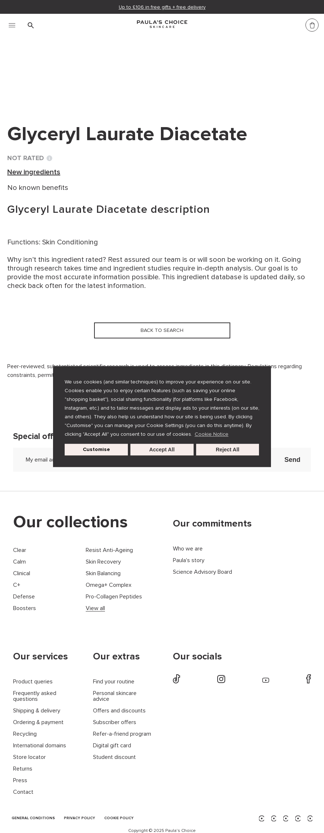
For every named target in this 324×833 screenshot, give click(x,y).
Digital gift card (112, 746)
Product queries (33, 682)
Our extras (116, 656)
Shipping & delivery (36, 711)
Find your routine (113, 682)
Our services (40, 656)
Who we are (188, 549)
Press (20, 780)
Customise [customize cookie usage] (96, 449)
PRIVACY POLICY (79, 818)
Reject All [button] (227, 449)
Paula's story (188, 560)
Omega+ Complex (108, 585)
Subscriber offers (114, 722)
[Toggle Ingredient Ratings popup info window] (49, 158)
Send (292, 459)
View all (95, 608)
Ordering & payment (38, 722)
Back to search (41, 86)
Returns (22, 769)
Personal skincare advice (115, 696)
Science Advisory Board (202, 572)
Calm (19, 562)
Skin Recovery (103, 562)
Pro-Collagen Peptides (114, 597)
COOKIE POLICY (119, 818)
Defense (24, 597)
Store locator (29, 757)
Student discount (114, 757)
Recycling (25, 734)
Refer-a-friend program (122, 734)
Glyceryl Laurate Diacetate (188, 72)
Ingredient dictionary (44, 72)
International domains (39, 746)
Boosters (24, 608)
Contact (23, 792)
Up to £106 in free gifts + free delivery (162, 7)
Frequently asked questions (34, 696)
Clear (19, 550)
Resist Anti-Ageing (109, 550)
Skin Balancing (103, 573)
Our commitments (212, 523)
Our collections (70, 522)
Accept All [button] (162, 449)
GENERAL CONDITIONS (33, 818)
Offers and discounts (119, 711)
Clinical (21, 573)
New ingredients (111, 72)
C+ (16, 585)
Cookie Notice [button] (211, 434)
